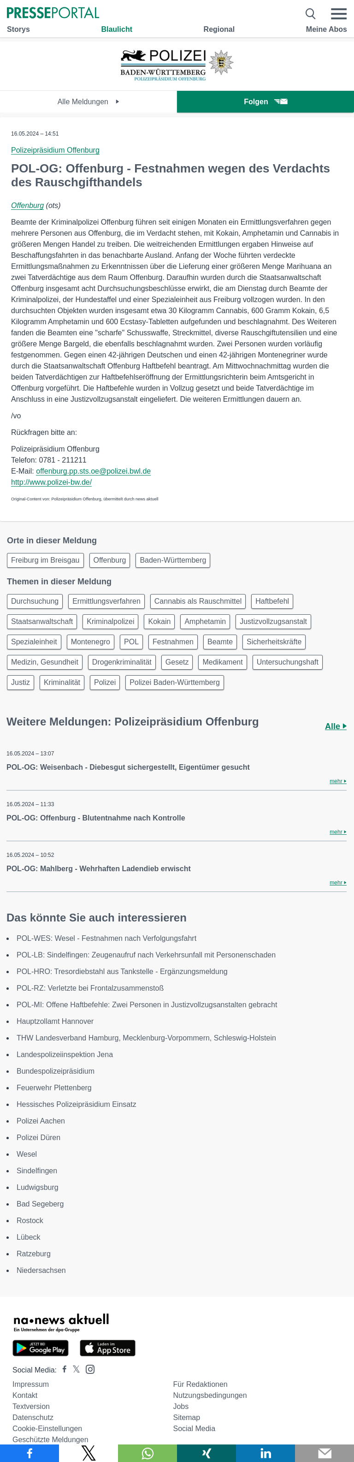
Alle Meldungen (89, 102)
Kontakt (24, 1395)
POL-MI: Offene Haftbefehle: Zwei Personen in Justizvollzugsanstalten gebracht (147, 1005)
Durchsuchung (35, 601)
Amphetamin (205, 621)
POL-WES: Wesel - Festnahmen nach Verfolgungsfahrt (106, 938)
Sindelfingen (37, 1171)
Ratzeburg (34, 1254)
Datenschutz (32, 1417)
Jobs (181, 1406)
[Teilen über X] (88, 1453)
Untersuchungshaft (288, 662)
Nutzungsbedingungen (210, 1395)
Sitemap (186, 1417)
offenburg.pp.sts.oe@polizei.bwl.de (93, 471)
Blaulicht (116, 29)
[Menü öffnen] (338, 13)
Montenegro (90, 642)
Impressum (30, 1384)
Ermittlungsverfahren (106, 601)
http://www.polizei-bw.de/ (51, 482)
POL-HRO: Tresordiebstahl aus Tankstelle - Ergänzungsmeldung (122, 971)
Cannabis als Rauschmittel (198, 601)
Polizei (105, 682)
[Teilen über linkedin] (265, 1453)
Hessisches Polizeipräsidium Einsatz (76, 1104)
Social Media (194, 1428)
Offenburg (27, 205)
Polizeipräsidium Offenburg (55, 150)
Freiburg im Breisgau (45, 560)
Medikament (222, 662)
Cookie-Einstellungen (47, 1428)
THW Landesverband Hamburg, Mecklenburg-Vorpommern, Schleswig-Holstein (146, 1038)
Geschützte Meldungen (50, 1440)
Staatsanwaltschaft (42, 621)
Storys (18, 29)
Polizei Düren (38, 1137)
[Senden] (324, 1453)
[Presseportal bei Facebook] (62, 1370)
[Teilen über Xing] (206, 1453)
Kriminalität (62, 682)
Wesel (27, 1154)
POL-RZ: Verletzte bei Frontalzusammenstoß (90, 988)
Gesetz (177, 662)
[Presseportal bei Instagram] (87, 1369)
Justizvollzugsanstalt (273, 621)
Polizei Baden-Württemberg (175, 682)
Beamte (220, 642)
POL (131, 642)
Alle (336, 726)
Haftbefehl (272, 601)
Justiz (20, 682)
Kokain (159, 621)
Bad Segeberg (40, 1204)
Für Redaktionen (200, 1384)
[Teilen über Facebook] (29, 1453)
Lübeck (29, 1237)
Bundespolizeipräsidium (55, 1071)
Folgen (265, 102)
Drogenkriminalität (122, 662)
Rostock (30, 1220)
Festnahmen (173, 642)
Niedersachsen (41, 1270)
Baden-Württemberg (173, 560)
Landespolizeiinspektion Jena (65, 1054)
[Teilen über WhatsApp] (147, 1453)
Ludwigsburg (38, 1187)
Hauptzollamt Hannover (55, 1021)
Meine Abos (326, 29)
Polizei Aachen (41, 1121)
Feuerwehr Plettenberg (54, 1088)
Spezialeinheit (34, 642)
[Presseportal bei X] (73, 1370)
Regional (219, 29)
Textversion (31, 1406)
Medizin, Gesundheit (44, 662)
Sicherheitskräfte (274, 642)
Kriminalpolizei (110, 621)
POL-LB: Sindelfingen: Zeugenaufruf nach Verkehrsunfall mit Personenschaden (146, 955)
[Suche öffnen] (311, 13)
